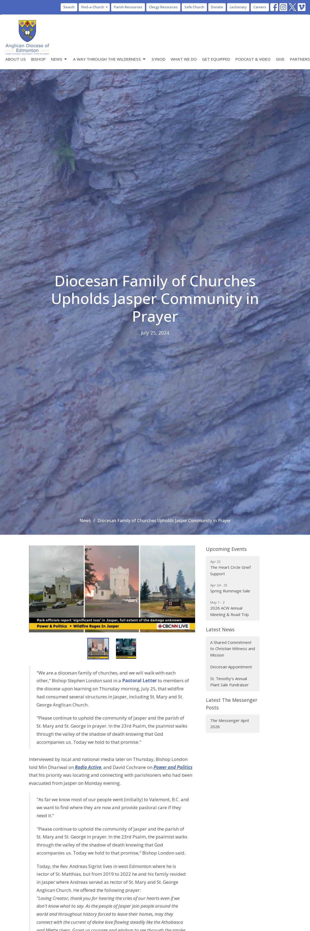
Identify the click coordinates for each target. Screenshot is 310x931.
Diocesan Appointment (231, 666)
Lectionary (238, 7)
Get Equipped (216, 59)
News (59, 59)
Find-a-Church (94, 7)
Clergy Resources (163, 7)
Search (69, 7)
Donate (217, 7)
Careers (259, 7)
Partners (300, 59)
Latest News (220, 629)
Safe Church (194, 7)
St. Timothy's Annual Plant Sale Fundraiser (229, 681)
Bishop (38, 59)
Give (280, 59)
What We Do (184, 59)
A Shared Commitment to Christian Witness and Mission (232, 649)
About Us (15, 59)
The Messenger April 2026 (229, 723)
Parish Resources (128, 7)
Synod (158, 59)
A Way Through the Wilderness (109, 59)
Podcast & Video (253, 59)
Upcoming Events (226, 549)
